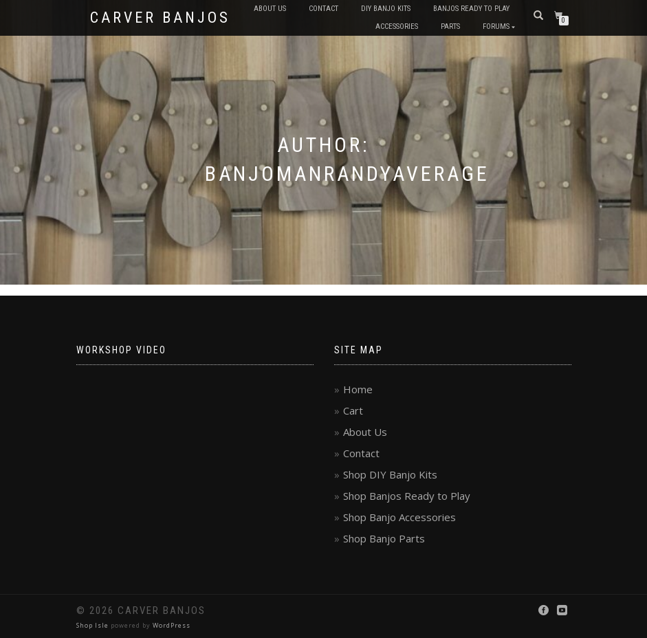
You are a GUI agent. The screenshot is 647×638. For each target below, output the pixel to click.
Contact (323, 8)
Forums (496, 26)
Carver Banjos (160, 18)
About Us (270, 8)
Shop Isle (92, 625)
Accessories (396, 26)
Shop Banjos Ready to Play (406, 496)
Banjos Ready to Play (471, 8)
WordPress (171, 625)
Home (358, 389)
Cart (353, 410)
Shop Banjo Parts (384, 538)
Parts (450, 26)
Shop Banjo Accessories (399, 517)
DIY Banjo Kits (385, 8)
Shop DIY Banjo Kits (390, 474)
